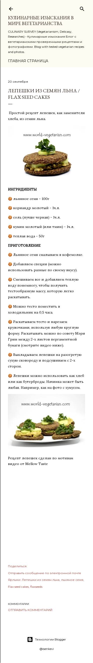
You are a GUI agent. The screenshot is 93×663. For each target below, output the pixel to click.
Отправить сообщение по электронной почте (44, 573)
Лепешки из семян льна (41, 580)
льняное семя (72, 580)
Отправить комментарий (30, 610)
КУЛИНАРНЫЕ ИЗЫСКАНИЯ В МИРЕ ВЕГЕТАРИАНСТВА (41, 20)
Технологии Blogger (46, 639)
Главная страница (28, 61)
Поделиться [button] (17, 566)
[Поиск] (82, 8)
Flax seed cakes (18, 587)
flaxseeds (36, 587)
